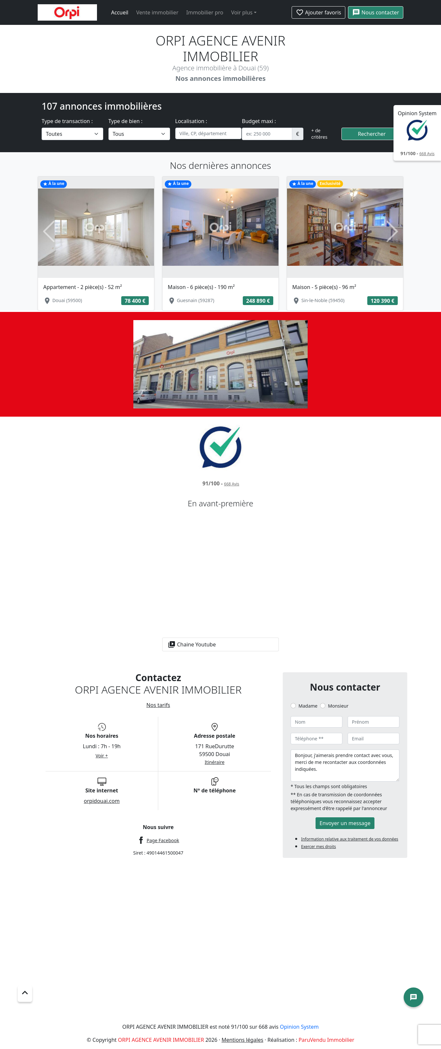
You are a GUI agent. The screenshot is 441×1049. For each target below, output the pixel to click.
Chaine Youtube (192, 644)
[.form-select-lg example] (72, 134)
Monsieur (338, 706)
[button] (49, 231)
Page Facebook (162, 840)
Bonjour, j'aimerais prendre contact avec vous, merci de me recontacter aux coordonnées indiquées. (345, 766)
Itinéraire (214, 762)
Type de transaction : (67, 121)
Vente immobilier (157, 12)
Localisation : (191, 121)
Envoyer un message (344, 823)
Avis (426, 153)
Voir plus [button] (241, 12)
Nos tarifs (158, 705)
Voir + (102, 755)
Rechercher (372, 133)
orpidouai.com (102, 801)
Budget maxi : (259, 121)
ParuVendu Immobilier (326, 1039)
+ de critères (319, 133)
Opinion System (299, 1026)
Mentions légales (242, 1039)
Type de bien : (125, 121)
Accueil (119, 12)
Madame (307, 706)
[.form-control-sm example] (267, 134)
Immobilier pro (204, 12)
